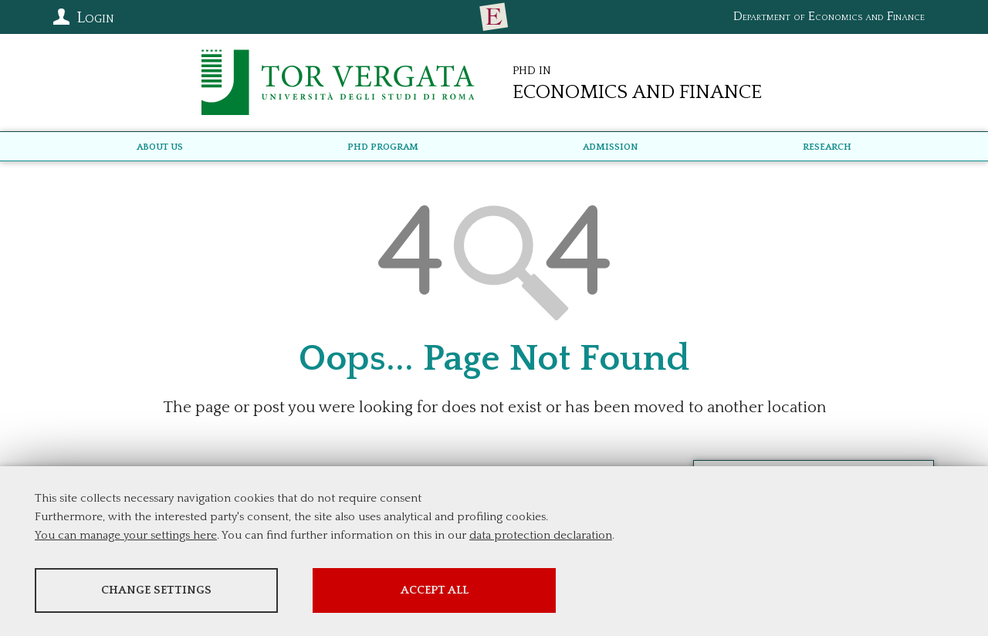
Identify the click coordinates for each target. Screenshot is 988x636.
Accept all (435, 590)
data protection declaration (540, 535)
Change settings (156, 590)
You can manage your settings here (126, 535)
